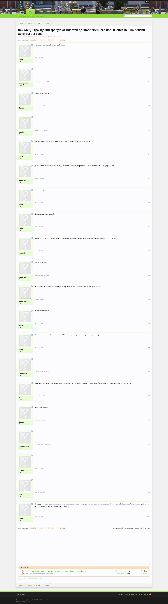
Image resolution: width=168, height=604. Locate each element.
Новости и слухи (50, 573)
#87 (149, 202)
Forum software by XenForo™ (32, 599)
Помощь (134, 594)
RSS (150, 594)
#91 (149, 299)
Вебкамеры (51, 11)
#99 (149, 492)
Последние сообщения (38, 16)
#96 (149, 420)
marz (21, 494)
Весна (21, 60)
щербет (22, 132)
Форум (30, 11)
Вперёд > (63, 40)
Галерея (40, 11)
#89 (149, 251)
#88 (149, 226)
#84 (149, 130)
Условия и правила (124, 594)
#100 (148, 516)
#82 (149, 81)
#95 (149, 396)
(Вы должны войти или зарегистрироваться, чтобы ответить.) (131, 528)
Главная (21, 11)
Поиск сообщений (23, 16)
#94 (149, 371)
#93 (149, 347)
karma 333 (22, 180)
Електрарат (23, 84)
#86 (149, 178)
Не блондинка (24, 446)
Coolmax (50, 36)
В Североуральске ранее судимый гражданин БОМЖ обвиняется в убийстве (56, 571)
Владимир (23, 374)
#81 (149, 57)
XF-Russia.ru (26, 601)
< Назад (31, 40)
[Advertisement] (84, 546)
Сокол (21, 470)
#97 (149, 444)
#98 (149, 468)
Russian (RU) (21, 594)
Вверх (146, 594)
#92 (149, 323)
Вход (147, 1)
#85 (149, 154)
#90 (149, 275)
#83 (149, 106)
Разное (30, 36)
